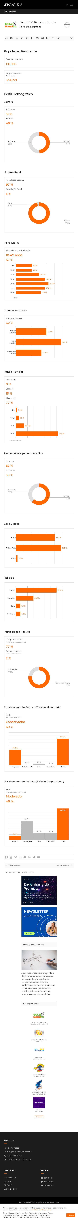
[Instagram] (11, 857)
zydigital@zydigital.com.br (19, 1152)
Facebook (48, 1182)
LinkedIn (48, 1178)
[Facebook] (6, 857)
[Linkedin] (20, 857)
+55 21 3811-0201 (14, 1156)
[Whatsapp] (29, 857)
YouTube (48, 1186)
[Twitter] (15, 857)
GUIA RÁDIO (10, 1178)
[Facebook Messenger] (25, 857)
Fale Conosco (13, 1148)
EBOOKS (8, 1185)
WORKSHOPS (10, 1189)
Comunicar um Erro (28, 872)
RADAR (7, 1181)
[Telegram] (34, 857)
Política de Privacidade (41, 1210)
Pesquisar (39, 1117)
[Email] (38, 857)
